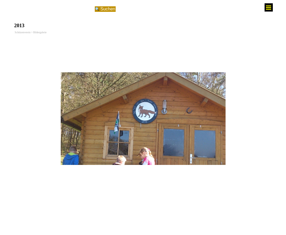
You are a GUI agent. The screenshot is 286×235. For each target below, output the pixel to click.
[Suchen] (55, 9)
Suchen (107, 9)
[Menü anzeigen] (269, 7)
